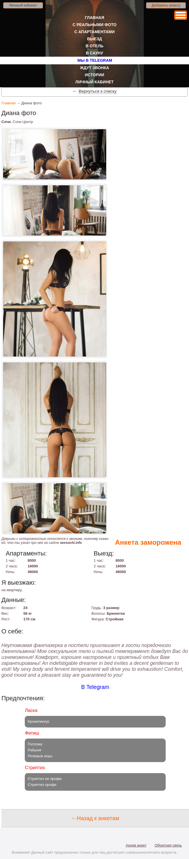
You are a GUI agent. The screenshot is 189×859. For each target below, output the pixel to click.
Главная (94, 17)
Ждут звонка (94, 67)
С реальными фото (94, 24)
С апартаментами (94, 31)
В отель (95, 46)
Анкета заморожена (148, 542)
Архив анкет (136, 845)
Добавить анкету (166, 5)
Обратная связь (168, 845)
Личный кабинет (23, 5)
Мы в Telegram (94, 60)
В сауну (94, 53)
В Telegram (95, 687)
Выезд (94, 39)
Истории (94, 75)
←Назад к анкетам (95, 818)
